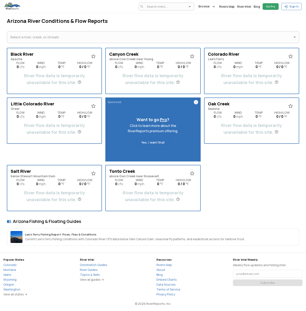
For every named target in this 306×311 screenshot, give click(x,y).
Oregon (8, 284)
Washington (11, 289)
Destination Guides (93, 265)
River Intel (244, 6)
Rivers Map (227, 6)
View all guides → (92, 280)
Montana (9, 270)
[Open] (190, 7)
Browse (207, 6)
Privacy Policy (165, 294)
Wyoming (9, 280)
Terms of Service (168, 289)
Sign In (291, 6)
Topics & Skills (90, 275)
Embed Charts (166, 280)
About (160, 270)
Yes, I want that (153, 143)
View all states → (15, 294)
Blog (257, 6)
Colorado (10, 265)
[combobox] (166, 6)
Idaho (7, 275)
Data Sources (166, 284)
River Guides (89, 270)
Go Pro (271, 6)
